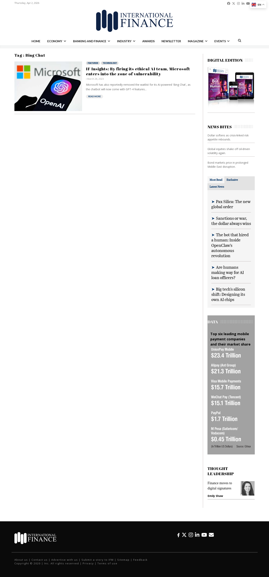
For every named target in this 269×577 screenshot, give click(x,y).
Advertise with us (64, 559)
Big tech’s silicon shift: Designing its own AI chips (228, 294)
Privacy (88, 563)
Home (36, 41)
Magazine (196, 41)
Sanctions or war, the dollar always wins (231, 220)
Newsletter (171, 41)
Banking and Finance (89, 41)
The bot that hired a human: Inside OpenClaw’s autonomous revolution (230, 245)
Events (220, 41)
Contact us (40, 559)
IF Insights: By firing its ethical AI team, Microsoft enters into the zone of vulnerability (138, 71)
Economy (54, 41)
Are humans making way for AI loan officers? (227, 272)
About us (21, 559)
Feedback (140, 559)
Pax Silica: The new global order (231, 204)
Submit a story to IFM (98, 559)
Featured (93, 63)
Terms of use (107, 563)
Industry (124, 41)
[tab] (215, 179)
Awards (148, 41)
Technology (110, 63)
